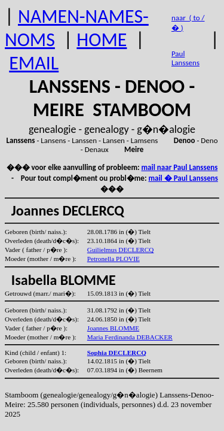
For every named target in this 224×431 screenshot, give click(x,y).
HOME (101, 39)
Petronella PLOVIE (113, 258)
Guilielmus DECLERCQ (120, 249)
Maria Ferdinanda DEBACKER (130, 337)
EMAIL (34, 63)
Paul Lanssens (185, 58)
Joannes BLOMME (113, 328)
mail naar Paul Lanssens (180, 167)
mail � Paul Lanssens (182, 178)
